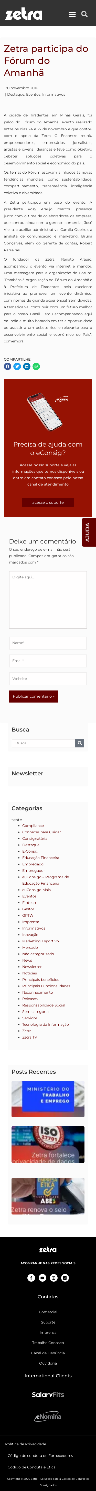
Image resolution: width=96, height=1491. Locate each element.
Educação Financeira (40, 857)
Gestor (28, 909)
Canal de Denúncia (48, 1353)
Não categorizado (38, 954)
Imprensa (30, 922)
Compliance (33, 825)
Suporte (48, 1322)
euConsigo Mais (36, 889)
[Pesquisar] (79, 743)
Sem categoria (35, 1011)
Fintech (29, 902)
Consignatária (34, 838)
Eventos (33, 94)
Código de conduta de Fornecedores (40, 1455)
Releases (30, 998)
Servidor (29, 1018)
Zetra (26, 1031)
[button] (72, 14)
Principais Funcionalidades (46, 986)
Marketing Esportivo (40, 941)
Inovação (30, 934)
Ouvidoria (48, 1363)
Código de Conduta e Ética (32, 1467)
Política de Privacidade (25, 1444)
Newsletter (32, 966)
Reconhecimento (37, 992)
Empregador (33, 870)
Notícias (29, 973)
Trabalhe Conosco (48, 1342)
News (27, 960)
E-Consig (30, 851)
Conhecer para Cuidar (41, 832)
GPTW (28, 915)
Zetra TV (29, 1037)
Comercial (48, 1312)
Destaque (15, 94)
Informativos (53, 94)
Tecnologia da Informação (45, 1024)
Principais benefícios (40, 979)
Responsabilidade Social (43, 1005)
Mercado (30, 947)
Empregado (33, 864)
